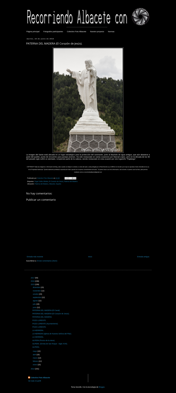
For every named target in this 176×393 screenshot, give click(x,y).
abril (34, 355)
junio (35, 307)
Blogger (101, 387)
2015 (33, 284)
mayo (35, 351)
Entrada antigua (143, 257)
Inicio (90, 257)
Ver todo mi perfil (34, 381)
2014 (33, 369)
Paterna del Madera (71, 181)
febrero (36, 361)
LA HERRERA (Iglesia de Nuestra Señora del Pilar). (52, 334)
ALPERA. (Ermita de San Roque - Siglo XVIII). (50, 344)
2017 (33, 278)
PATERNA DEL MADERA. (42, 317)
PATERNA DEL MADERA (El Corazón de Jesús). (50, 314)
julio (34, 304)
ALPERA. (36, 347)
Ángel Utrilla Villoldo (41, 181)
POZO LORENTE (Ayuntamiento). (45, 324)
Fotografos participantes (53, 31)
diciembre (37, 287)
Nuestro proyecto (97, 31)
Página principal (32, 31)
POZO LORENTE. (39, 320)
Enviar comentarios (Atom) (47, 261)
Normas (111, 31)
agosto (35, 301)
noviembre (37, 291)
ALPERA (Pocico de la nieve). (43, 340)
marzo (35, 358)
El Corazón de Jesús (56, 181)
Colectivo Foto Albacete (76, 31)
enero (35, 365)
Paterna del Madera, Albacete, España (48, 184)
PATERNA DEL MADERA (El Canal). (46, 310)
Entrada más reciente (35, 257)
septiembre (37, 297)
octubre (36, 294)
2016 (33, 281)
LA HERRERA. (38, 330)
